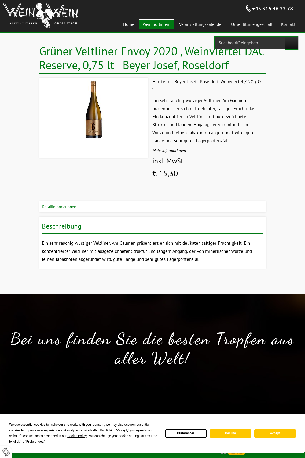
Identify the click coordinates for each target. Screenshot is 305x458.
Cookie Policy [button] (76, 436)
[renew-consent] (6, 452)
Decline (230, 433)
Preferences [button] (34, 441)
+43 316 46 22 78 (272, 8)
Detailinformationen (59, 206)
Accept (275, 433)
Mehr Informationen (169, 150)
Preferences (186, 433)
